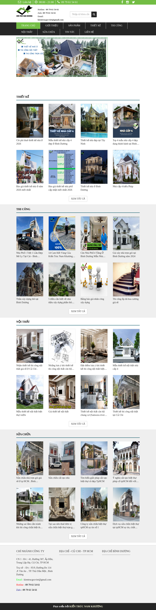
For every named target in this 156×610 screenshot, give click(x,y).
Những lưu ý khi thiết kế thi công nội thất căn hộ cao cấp (61, 369)
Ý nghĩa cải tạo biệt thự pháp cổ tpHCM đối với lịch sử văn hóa (124, 481)
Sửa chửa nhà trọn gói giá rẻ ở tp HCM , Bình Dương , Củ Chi (29, 481)
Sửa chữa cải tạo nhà (59, 478)
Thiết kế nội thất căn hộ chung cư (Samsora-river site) (93, 415)
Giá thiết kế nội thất (59, 411)
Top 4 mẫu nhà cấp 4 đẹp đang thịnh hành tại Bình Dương (125, 143)
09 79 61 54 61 (67, 2)
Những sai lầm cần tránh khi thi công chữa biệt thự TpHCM (29, 527)
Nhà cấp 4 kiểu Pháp (123, 186)
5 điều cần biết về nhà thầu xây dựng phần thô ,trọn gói (60, 302)
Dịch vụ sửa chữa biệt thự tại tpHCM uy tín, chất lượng (126, 527)
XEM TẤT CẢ (78, 198)
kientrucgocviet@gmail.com (51, 20)
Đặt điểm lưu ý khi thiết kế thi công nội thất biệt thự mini (93, 369)
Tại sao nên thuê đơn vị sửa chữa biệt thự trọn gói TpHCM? (61, 527)
